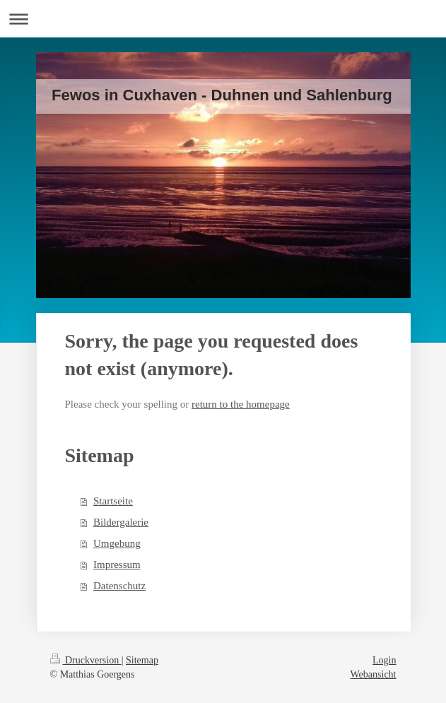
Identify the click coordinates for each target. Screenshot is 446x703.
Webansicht (374, 674)
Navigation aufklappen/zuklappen (223, 19)
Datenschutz (119, 585)
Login (384, 660)
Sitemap (142, 660)
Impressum (117, 564)
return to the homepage (241, 404)
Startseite (113, 501)
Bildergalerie (120, 522)
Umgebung (117, 543)
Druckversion (86, 660)
